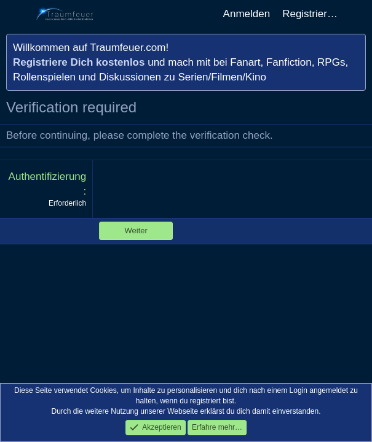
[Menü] (16, 14)
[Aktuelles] (357, 14)
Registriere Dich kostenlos (78, 62)
